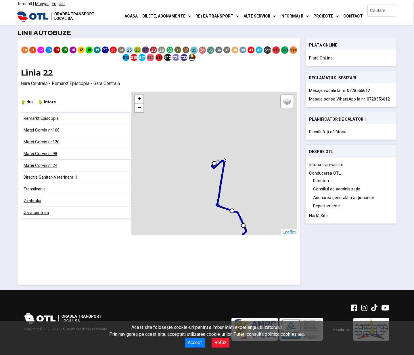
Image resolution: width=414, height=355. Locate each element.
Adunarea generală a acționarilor (343, 197)
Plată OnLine (321, 58)
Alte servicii (257, 15)
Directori (321, 180)
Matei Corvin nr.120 (42, 141)
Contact (353, 15)
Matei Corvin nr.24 (40, 165)
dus (27, 102)
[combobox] (381, 15)
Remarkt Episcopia (41, 118)
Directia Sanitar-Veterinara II (50, 177)
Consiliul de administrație (336, 189)
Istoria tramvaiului (326, 164)
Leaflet (289, 232)
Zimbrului (32, 200)
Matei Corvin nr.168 (42, 130)
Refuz (220, 342)
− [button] (139, 108)
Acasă (131, 15)
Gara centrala (36, 212)
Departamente (326, 206)
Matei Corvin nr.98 (40, 153)
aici (301, 334)
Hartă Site (318, 215)
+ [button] (139, 99)
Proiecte (323, 15)
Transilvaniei (35, 189)
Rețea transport (214, 15)
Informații (291, 15)
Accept (195, 342)
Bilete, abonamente (163, 15)
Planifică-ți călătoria (327, 131)
